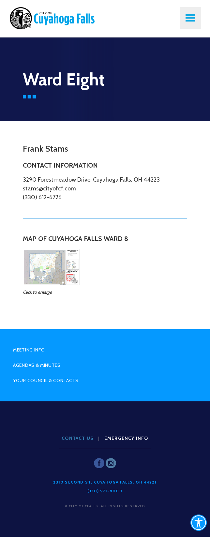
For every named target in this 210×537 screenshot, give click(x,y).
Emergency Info (126, 438)
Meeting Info (29, 350)
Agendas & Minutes (37, 365)
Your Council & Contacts (46, 380)
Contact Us (78, 438)
